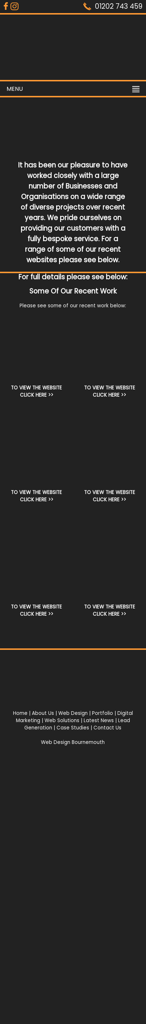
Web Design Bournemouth (73, 742)
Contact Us (107, 727)
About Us (43, 713)
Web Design (73, 713)
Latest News (99, 720)
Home (20, 713)
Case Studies (73, 727)
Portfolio (102, 713)
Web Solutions (62, 720)
